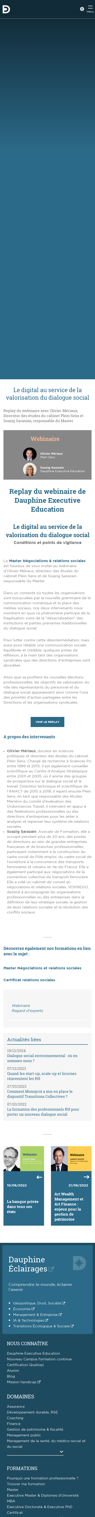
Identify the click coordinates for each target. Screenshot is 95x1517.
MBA (11, 1501)
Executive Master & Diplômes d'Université (43, 1495)
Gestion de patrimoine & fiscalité (35, 1429)
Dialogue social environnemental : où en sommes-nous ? (42, 1058)
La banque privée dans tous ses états (23, 1206)
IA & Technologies (28, 1320)
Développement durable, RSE (32, 1412)
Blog (11, 1376)
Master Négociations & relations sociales (47, 561)
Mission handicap (21, 1382)
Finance (14, 1424)
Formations (22, 1468)
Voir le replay (47, 722)
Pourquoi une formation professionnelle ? (42, 1478)
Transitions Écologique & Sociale (41, 1326)
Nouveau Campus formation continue (39, 1359)
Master (12, 1490)
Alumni (13, 1370)
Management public (24, 1435)
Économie (21, 1309)
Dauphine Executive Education (33, 1353)
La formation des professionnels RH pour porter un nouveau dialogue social (43, 1112)
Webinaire (21, 1006)
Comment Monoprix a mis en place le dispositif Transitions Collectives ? (40, 1094)
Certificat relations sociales (29, 980)
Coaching (15, 1418)
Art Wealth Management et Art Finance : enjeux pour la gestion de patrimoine (68, 1207)
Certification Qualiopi (25, 1365)
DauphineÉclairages (28, 1264)
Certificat (15, 1512)
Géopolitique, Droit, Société (37, 1303)
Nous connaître (27, 1343)
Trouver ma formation (26, 1484)
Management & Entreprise (35, 1315)
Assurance (16, 1406)
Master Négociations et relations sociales (42, 968)
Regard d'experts (27, 1011)
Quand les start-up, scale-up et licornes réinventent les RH (41, 1076)
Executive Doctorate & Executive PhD (39, 1507)
